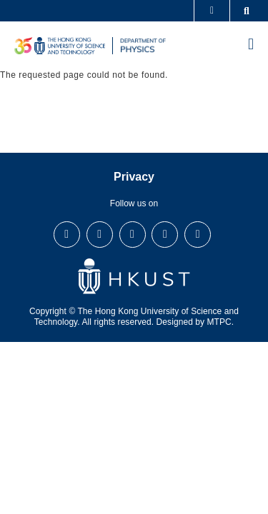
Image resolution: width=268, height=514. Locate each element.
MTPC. (220, 322)
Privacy (134, 177)
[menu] (251, 45)
